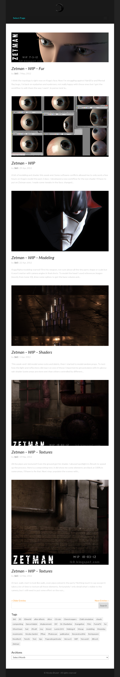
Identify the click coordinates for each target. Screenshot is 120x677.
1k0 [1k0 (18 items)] (14, 619)
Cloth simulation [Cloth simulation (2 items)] (86, 619)
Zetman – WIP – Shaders (31, 352)
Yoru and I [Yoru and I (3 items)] (85, 639)
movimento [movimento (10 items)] (17, 634)
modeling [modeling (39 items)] (90, 629)
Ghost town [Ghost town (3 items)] (17, 629)
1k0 (16, 73)
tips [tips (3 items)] (40, 639)
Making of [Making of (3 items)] (71, 629)
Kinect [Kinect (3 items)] (48, 629)
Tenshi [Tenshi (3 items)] (27, 639)
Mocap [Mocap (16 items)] (80, 629)
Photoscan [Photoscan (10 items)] (52, 634)
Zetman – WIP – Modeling (32, 257)
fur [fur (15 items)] (105, 624)
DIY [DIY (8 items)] (56, 624)
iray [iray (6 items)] (41, 629)
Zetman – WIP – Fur (27, 68)
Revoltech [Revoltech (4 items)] (17, 639)
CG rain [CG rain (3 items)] (58, 619)
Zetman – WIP (23, 163)
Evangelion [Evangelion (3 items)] (79, 624)
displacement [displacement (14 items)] (46, 624)
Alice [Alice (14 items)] (50, 619)
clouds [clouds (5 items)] (99, 619)
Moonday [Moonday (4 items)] (101, 629)
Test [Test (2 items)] (34, 639)
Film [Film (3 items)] (89, 624)
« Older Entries (18, 600)
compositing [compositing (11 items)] (18, 624)
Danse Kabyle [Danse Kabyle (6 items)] (31, 624)
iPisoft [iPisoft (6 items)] (34, 629)
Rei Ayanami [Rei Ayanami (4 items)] (93, 634)
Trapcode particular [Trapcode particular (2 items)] (53, 639)
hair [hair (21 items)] (27, 629)
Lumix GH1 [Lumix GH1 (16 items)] (59, 629)
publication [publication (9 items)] (64, 634)
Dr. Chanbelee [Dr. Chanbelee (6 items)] (66, 624)
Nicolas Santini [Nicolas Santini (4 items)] (31, 634)
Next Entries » (102, 600)
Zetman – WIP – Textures (31, 451)
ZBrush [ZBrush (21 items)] (95, 639)
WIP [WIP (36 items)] (76, 639)
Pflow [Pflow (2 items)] (43, 634)
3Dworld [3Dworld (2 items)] (27, 619)
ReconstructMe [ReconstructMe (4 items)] (78, 634)
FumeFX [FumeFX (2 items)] (97, 624)
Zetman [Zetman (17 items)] (16, 644)
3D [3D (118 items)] (20, 619)
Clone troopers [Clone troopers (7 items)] (70, 619)
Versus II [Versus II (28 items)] (67, 639)
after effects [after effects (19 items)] (39, 619)
